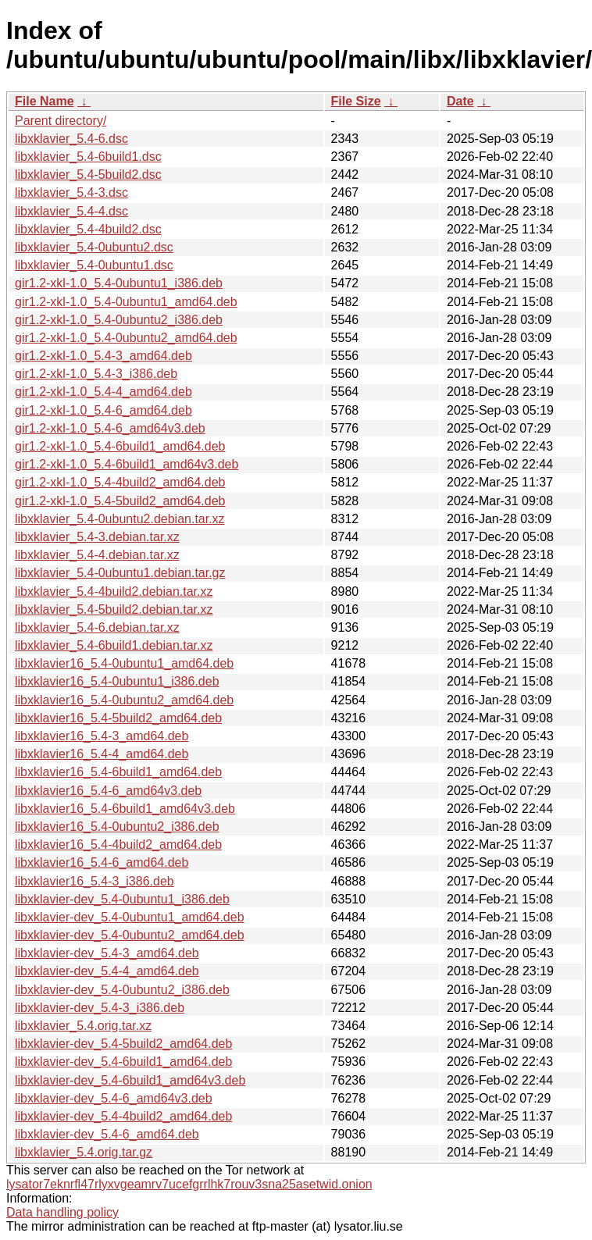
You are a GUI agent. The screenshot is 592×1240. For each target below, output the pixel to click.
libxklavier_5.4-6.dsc (71, 138)
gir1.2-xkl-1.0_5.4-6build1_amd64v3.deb (126, 464)
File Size (356, 101)
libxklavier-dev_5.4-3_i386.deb (99, 1007)
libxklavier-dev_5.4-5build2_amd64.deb (123, 1043)
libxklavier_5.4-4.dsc (71, 211)
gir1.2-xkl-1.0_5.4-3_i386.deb (96, 373)
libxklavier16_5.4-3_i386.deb (94, 881)
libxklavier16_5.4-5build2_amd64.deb (118, 718)
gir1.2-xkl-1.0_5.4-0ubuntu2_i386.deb (119, 319)
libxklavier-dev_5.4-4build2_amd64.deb (123, 1116)
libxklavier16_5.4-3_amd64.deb (101, 736)
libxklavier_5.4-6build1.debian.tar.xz (113, 645)
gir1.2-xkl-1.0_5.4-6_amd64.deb (103, 410)
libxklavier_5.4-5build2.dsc (88, 174)
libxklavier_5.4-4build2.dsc (88, 229)
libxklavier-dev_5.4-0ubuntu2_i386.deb (122, 989)
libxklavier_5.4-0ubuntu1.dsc (94, 265)
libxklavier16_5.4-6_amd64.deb (101, 862)
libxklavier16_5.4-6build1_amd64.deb (118, 772)
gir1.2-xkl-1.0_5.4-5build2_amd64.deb (120, 501)
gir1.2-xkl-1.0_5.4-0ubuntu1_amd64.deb (126, 301)
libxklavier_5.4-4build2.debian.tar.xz (113, 591)
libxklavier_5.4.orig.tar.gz (83, 1152)
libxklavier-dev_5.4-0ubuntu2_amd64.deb (129, 935)
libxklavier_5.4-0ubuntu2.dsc (94, 247)
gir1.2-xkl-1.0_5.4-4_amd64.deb (103, 391)
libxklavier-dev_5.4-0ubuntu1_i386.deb (122, 899)
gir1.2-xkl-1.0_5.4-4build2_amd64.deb (120, 482)
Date (460, 101)
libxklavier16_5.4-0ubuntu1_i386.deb (117, 681)
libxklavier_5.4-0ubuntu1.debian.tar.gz (120, 572)
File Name (44, 101)
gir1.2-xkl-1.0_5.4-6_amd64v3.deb (110, 428)
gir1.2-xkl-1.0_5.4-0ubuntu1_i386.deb (119, 283)
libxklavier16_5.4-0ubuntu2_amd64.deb (124, 700)
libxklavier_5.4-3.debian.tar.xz (97, 536)
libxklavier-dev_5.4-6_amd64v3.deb (113, 1098)
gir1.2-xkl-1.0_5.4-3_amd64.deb (103, 355)
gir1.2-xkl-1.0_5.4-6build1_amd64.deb (120, 446)
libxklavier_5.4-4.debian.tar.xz (97, 554)
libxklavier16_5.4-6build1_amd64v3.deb (125, 808)
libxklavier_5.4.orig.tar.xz (83, 1025)
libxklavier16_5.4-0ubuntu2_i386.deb (117, 826)
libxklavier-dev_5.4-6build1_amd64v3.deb (130, 1080)
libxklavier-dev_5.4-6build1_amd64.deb (123, 1061)
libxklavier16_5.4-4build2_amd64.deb (118, 844)
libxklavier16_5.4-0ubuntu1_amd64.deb (124, 663)
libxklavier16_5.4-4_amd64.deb (101, 754)
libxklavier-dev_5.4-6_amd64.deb (107, 1134)
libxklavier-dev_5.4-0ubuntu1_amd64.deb (129, 917)
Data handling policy (62, 1212)
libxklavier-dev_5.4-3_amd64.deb (107, 953)
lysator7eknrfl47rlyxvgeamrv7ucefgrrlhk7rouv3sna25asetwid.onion (189, 1184)
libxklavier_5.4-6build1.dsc (88, 156)
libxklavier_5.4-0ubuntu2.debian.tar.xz (120, 519)
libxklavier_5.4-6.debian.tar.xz (97, 627)
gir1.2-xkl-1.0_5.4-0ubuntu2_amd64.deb (126, 337)
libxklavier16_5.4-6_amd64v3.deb (108, 790)
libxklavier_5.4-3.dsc (71, 192)
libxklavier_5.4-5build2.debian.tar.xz (113, 609)
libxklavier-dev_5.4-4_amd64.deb (107, 971)
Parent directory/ (60, 120)
